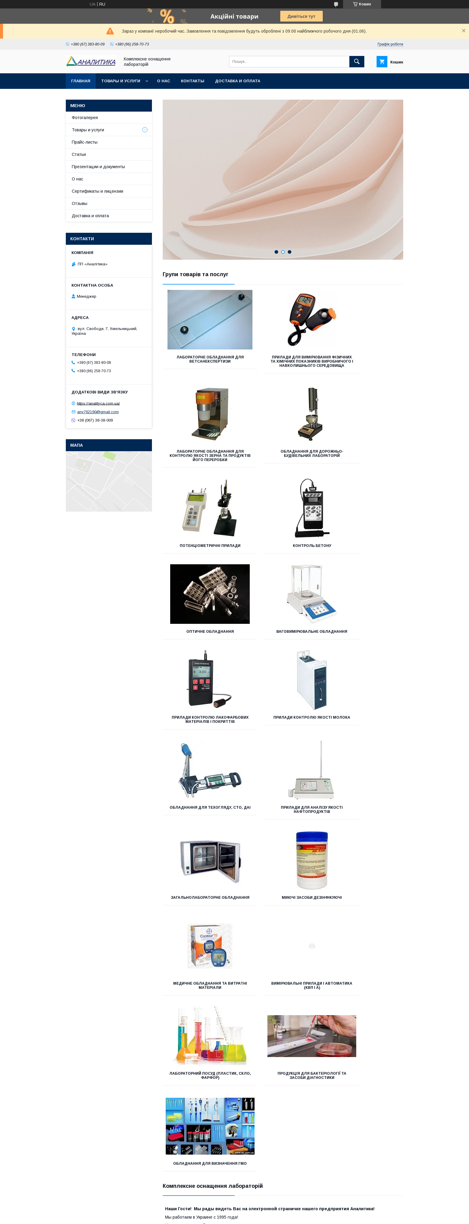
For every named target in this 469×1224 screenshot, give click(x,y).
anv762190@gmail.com (98, 412)
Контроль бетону (365, 460)
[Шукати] (356, 61)
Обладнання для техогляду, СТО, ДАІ (283, 646)
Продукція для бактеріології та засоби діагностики (365, 826)
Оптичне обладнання (200, 550)
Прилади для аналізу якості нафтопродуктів (366, 646)
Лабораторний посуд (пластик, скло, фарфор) (283, 826)
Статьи (79, 154)
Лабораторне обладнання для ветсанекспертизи (200, 359)
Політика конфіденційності (272, 1102)
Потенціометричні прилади (282, 460)
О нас (163, 81)
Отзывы (79, 203)
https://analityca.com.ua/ (98, 403)
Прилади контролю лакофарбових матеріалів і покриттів (365, 554)
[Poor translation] (21, 1138)
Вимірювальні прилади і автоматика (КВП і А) (200, 826)
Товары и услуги (120, 81)
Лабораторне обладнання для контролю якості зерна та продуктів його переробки (366, 361)
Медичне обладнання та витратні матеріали (365, 736)
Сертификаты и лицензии (97, 191)
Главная (80, 81)
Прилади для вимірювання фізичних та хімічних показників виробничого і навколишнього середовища (282, 365)
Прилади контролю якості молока (200, 646)
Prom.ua (263, 1097)
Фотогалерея (85, 117)
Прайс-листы (85, 142)
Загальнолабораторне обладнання (200, 736)
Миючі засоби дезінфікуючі (283, 734)
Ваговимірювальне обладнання (283, 552)
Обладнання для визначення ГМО (200, 916)
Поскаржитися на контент (225, 1102)
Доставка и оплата (237, 81)
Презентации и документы (98, 166)
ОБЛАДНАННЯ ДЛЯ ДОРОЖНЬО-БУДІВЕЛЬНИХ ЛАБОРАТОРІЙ (200, 462)
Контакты (192, 81)
